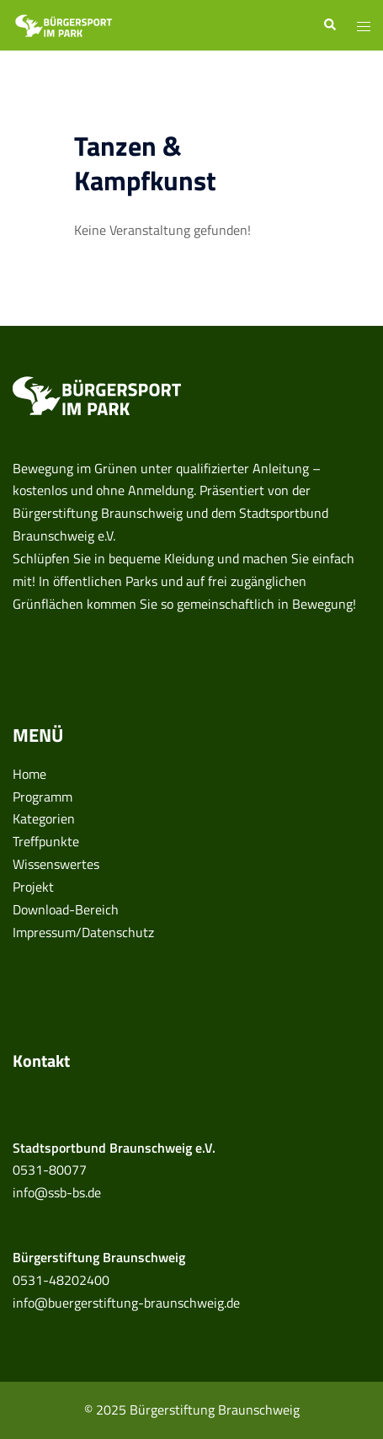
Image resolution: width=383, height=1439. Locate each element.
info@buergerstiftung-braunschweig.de (126, 1302)
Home (29, 774)
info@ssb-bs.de (57, 1192)
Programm (42, 796)
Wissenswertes (56, 864)
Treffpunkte (46, 841)
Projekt (33, 887)
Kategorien (44, 818)
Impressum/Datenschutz (83, 932)
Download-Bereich (66, 909)
